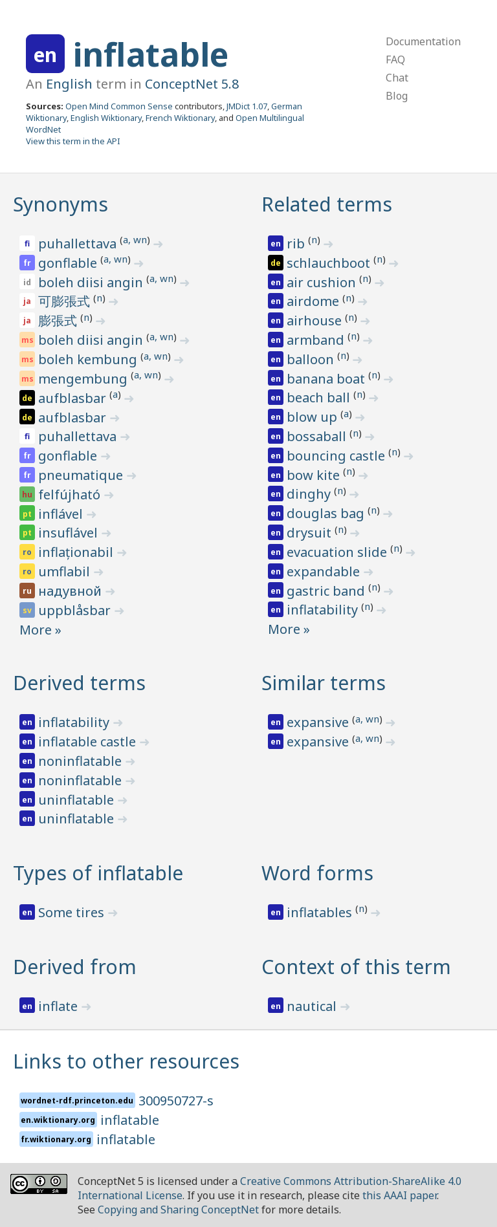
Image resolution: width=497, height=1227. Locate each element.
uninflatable (77, 800)
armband (317, 340)
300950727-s (176, 1100)
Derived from (75, 966)
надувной (71, 591)
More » (40, 629)
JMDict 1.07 (246, 106)
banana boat (327, 378)
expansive (319, 722)
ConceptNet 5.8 (192, 83)
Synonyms (60, 204)
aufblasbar (73, 398)
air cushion (323, 282)
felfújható (71, 494)
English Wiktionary (106, 118)
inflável (62, 514)
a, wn (135, 239)
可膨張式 (65, 301)
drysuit (311, 532)
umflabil (65, 571)
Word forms (317, 873)
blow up (313, 417)
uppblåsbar (76, 610)
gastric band (327, 591)
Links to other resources (126, 1061)
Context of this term (356, 966)
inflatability (324, 609)
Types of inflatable (98, 873)
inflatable (150, 54)
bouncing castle (337, 455)
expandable (325, 571)
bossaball (318, 436)
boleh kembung (89, 359)
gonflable (69, 263)
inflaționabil (77, 552)
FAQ (395, 59)
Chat (397, 78)
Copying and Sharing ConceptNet (178, 1209)
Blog (397, 96)
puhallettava (79, 243)
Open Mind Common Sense (119, 106)
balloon (312, 359)
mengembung (84, 378)
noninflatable (81, 761)
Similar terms (323, 682)
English (69, 83)
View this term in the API (73, 141)
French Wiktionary (180, 118)
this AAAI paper (399, 1195)
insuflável (69, 532)
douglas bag (327, 513)
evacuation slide (338, 552)
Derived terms (79, 682)
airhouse (316, 320)
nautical (313, 1006)
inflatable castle (88, 741)
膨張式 (59, 320)
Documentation (423, 41)
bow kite (315, 475)
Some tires (72, 912)
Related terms (326, 204)
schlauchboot (330, 263)
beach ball (320, 397)
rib (297, 243)
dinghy (310, 494)
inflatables (321, 912)
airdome (314, 301)
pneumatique (82, 475)
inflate (59, 1006)
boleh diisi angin (92, 282)
